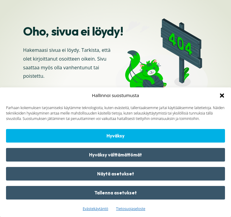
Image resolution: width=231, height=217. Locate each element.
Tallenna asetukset (115, 193)
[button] (222, 96)
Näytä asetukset (115, 174)
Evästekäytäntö (95, 208)
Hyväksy (115, 136)
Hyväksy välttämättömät (115, 155)
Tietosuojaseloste (130, 208)
